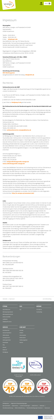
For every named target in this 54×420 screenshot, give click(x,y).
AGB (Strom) (35, 405)
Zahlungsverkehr (7, 340)
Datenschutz (15, 405)
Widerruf (5, 349)
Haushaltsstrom (6, 309)
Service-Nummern (7, 332)
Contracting (39, 312)
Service (5, 327)
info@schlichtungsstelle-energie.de (18, 161)
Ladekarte (5, 319)
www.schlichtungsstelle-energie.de (14, 163)
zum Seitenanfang (47, 299)
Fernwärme (39, 309)
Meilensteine (23, 337)
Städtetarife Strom (7, 321)
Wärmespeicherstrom (8, 314)
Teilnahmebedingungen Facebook (35, 408)
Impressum (12, 299)
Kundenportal (6, 330)
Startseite (5, 299)
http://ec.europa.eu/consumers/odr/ (23, 193)
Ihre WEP (23, 327)
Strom (5, 306)
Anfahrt (21, 332)
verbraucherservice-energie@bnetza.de (19, 130)
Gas (21, 306)
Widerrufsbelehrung (20, 408)
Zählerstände (6, 335)
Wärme (38, 306)
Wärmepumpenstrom (8, 312)
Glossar (4, 347)
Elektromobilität (6, 316)
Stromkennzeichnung (8, 408)
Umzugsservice (6, 337)
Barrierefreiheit (6, 405)
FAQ (4, 345)
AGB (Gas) (42, 405)
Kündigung (5, 352)
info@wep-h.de (12, 39)
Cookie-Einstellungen (25, 405)
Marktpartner (6, 403)
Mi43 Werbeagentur (9, 73)
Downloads (5, 342)
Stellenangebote (23, 340)
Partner (21, 342)
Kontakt (21, 330)
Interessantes (23, 335)
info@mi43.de (29, 75)
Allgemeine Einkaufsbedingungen (19, 403)
